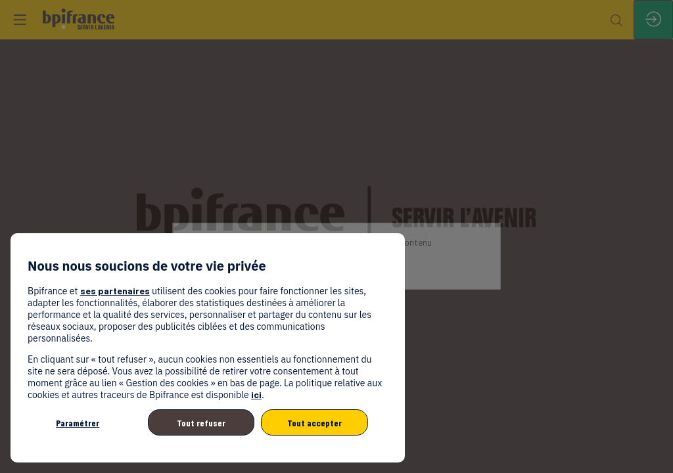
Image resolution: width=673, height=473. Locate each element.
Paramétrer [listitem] (77, 422)
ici (256, 394)
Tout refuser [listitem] (201, 422)
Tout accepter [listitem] (314, 422)
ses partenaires (115, 290)
